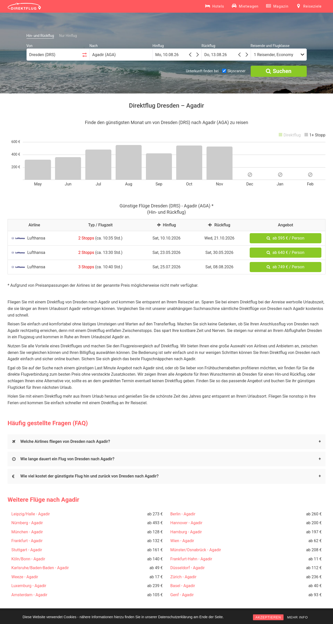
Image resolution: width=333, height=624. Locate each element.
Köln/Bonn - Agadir (28, 559)
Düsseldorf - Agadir (187, 567)
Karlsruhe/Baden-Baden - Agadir (40, 567)
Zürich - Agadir (183, 576)
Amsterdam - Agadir (29, 594)
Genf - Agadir (182, 594)
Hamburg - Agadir (186, 532)
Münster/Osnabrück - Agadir (195, 549)
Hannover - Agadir (186, 522)
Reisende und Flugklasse (270, 46)
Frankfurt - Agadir (27, 540)
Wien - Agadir (182, 540)
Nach (93, 46)
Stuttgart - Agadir (26, 549)
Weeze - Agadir (24, 576)
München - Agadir (27, 532)
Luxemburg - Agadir (28, 585)
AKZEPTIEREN (268, 617)
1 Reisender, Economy (273, 54)
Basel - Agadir (182, 585)
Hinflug (158, 46)
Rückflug (208, 46)
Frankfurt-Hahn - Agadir (191, 559)
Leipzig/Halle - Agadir (30, 514)
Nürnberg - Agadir (27, 522)
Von (30, 46)
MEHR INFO (297, 617)
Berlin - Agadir (182, 514)
